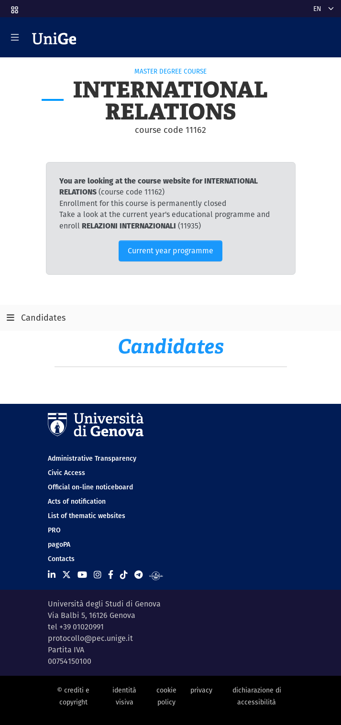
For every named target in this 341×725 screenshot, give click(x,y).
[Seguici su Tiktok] (124, 575)
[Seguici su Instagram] (97, 575)
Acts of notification (77, 501)
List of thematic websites (86, 515)
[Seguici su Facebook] (110, 575)
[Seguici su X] (66, 575)
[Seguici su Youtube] (82, 575)
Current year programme (170, 250)
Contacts (61, 558)
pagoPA (59, 544)
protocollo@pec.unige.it (90, 638)
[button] (14, 6)
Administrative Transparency (92, 458)
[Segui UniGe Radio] (156, 575)
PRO (54, 530)
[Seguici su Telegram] (138, 575)
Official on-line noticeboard (90, 487)
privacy (201, 690)
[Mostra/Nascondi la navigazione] (14, 37)
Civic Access (66, 472)
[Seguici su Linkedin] (51, 575)
